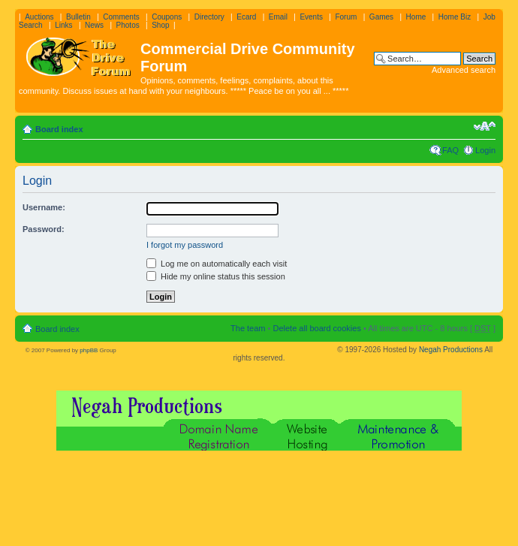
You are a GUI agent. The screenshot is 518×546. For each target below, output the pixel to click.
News (94, 25)
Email (278, 17)
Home (416, 17)
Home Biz (454, 17)
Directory (209, 17)
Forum (346, 17)
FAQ (450, 150)
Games (381, 17)
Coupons (167, 17)
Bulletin (78, 17)
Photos (128, 25)
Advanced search (463, 69)
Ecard (246, 17)
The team (247, 328)
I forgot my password (184, 244)
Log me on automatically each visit (216, 263)
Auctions (39, 17)
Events (311, 17)
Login (485, 150)
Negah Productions (451, 349)
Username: (44, 207)
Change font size (484, 126)
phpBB (89, 350)
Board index (59, 129)
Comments (121, 17)
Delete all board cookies (316, 328)
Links (63, 25)
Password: (44, 229)
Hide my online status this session (215, 276)
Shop (160, 25)
